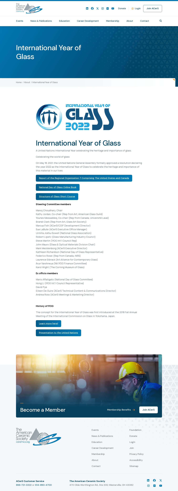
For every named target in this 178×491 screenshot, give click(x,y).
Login (138, 8)
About (129, 20)
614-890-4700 (43, 485)
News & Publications (41, 20)
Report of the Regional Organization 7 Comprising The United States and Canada (84, 178)
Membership (112, 20)
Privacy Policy (136, 454)
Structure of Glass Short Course (57, 196)
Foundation (135, 430)
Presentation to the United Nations (58, 332)
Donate (122, 8)
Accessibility (136, 460)
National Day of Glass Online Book (57, 187)
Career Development (88, 20)
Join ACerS (152, 8)
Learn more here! (48, 323)
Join (131, 448)
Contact (144, 20)
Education (64, 20)
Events (19, 20)
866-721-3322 (24, 485)
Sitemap (133, 466)
